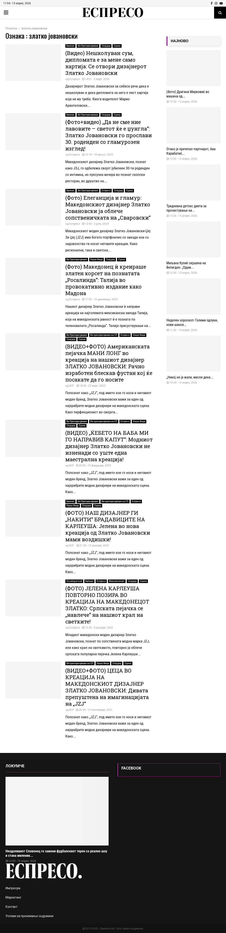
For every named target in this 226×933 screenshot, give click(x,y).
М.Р (71, 465)
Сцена (117, 46)
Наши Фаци (96, 259)
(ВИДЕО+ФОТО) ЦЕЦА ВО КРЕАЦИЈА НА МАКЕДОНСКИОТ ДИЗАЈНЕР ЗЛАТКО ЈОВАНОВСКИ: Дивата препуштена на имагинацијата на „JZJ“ (107, 687)
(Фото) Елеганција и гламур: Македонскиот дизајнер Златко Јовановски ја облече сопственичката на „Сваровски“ (108, 207)
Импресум (13, 888)
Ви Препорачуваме (88, 46)
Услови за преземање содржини (29, 916)
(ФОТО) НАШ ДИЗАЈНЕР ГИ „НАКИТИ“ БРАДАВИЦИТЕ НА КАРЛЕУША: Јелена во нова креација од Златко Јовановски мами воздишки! (107, 526)
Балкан (70, 46)
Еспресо (74, 79)
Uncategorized (74, 581)
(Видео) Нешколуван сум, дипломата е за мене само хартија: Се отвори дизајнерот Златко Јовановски (106, 62)
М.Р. (71, 385)
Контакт (11, 906)
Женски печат (116, 581)
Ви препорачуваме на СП (103, 335)
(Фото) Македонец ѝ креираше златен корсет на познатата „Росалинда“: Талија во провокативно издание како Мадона (105, 280)
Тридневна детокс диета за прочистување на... (186, 208)
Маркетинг (13, 897)
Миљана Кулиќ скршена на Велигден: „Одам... (186, 265)
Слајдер (106, 46)
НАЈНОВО (179, 41)
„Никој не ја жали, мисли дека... (189, 377)
